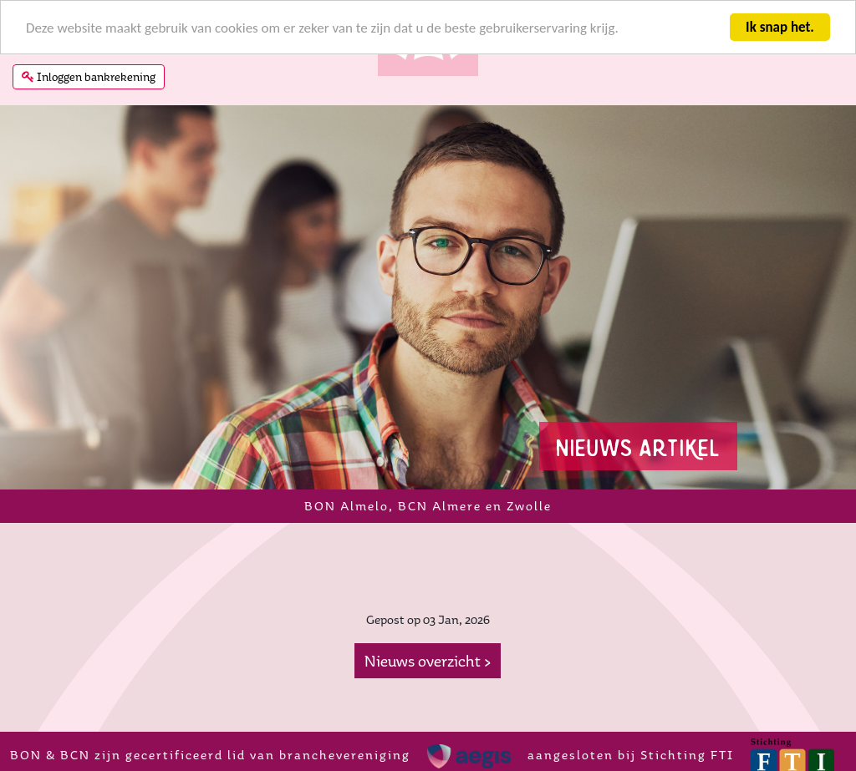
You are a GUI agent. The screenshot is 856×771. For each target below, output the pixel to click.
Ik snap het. (780, 27)
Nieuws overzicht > (427, 661)
